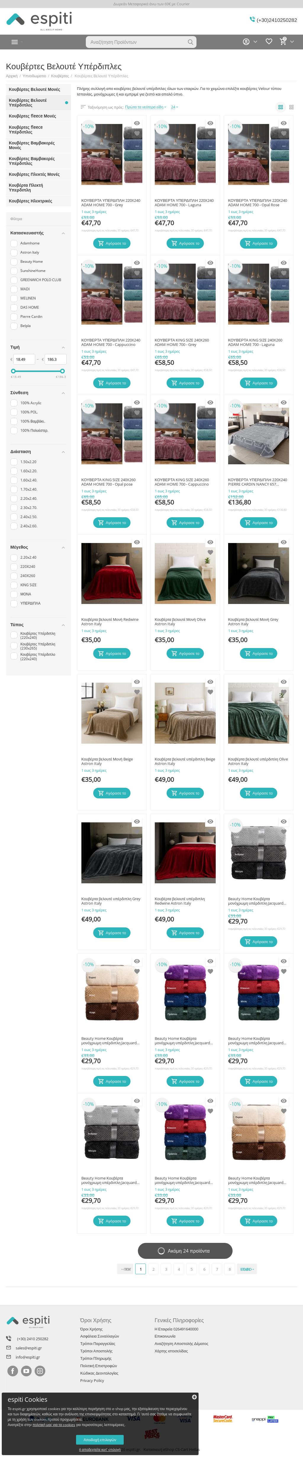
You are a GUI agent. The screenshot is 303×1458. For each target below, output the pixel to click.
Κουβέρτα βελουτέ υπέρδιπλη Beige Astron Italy (185, 761)
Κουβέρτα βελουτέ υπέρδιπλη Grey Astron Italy (111, 901)
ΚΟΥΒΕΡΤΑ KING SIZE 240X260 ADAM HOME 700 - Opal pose (108, 482)
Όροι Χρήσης (91, 1329)
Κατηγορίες (34, 42)
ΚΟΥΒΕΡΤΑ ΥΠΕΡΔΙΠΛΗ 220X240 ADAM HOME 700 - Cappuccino (110, 342)
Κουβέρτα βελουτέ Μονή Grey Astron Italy (253, 622)
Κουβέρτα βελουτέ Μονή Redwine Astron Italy (109, 622)
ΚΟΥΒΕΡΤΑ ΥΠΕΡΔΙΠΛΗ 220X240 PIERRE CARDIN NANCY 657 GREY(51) (257, 482)
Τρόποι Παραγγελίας (97, 1343)
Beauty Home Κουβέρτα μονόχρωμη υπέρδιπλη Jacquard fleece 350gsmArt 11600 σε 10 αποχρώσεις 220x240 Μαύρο (109, 1180)
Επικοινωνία (164, 1336)
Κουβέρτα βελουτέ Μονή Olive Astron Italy (180, 622)
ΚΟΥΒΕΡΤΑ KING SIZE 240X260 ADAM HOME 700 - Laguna (255, 342)
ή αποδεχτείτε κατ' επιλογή (46, 1443)
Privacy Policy (92, 1380)
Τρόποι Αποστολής (96, 1351)
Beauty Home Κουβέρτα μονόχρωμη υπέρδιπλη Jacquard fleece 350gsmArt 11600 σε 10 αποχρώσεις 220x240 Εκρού (255, 1180)
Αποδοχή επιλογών (46, 1432)
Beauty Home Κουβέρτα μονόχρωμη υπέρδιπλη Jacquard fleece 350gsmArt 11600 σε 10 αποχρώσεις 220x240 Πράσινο (182, 1041)
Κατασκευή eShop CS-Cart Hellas (172, 1449)
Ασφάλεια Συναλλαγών (99, 1336)
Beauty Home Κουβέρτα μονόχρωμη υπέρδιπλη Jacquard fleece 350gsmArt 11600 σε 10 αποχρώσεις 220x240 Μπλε (255, 1041)
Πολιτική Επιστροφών (98, 1365)
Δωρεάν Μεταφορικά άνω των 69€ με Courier (151, 4)
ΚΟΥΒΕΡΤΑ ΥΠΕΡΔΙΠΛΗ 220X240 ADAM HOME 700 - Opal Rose (257, 203)
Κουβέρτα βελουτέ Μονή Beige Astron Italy (107, 761)
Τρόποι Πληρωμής (96, 1358)
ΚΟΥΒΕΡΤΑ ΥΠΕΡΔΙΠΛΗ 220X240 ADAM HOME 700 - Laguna (184, 203)
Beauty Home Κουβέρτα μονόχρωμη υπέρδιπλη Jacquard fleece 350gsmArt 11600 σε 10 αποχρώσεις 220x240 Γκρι (255, 901)
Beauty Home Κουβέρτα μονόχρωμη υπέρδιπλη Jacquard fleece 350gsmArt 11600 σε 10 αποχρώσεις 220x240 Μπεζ (109, 1041)
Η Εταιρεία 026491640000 (176, 1329)
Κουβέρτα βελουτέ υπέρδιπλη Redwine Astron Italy (180, 901)
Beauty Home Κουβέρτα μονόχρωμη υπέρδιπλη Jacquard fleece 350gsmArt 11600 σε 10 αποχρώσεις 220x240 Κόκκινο (182, 1180)
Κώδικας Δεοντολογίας (99, 1373)
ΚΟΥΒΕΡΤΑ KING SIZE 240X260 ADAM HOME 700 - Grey (182, 342)
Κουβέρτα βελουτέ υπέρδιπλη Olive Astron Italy (258, 761)
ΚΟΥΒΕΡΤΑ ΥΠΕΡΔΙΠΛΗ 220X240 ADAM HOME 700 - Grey (110, 203)
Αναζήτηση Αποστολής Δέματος (181, 1343)
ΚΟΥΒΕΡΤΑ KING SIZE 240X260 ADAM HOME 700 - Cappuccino (182, 482)
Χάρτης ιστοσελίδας (171, 1351)
